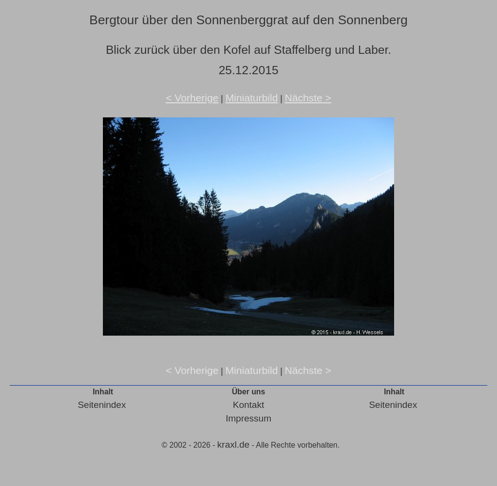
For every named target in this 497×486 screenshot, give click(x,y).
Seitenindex (102, 405)
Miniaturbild (251, 97)
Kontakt (248, 405)
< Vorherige (192, 97)
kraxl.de (233, 444)
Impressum (248, 418)
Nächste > (308, 97)
